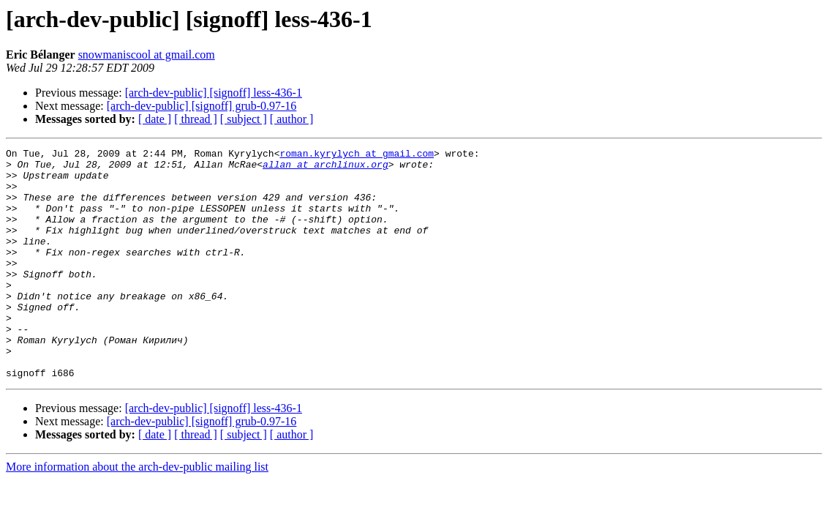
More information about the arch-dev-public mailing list (137, 513)
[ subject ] (243, 119)
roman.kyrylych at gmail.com (356, 155)
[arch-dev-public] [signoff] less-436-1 (213, 92)
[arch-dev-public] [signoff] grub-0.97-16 (202, 106)
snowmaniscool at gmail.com (146, 54)
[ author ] (292, 119)
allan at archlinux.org (325, 168)
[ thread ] (195, 119)
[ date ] (154, 119)
